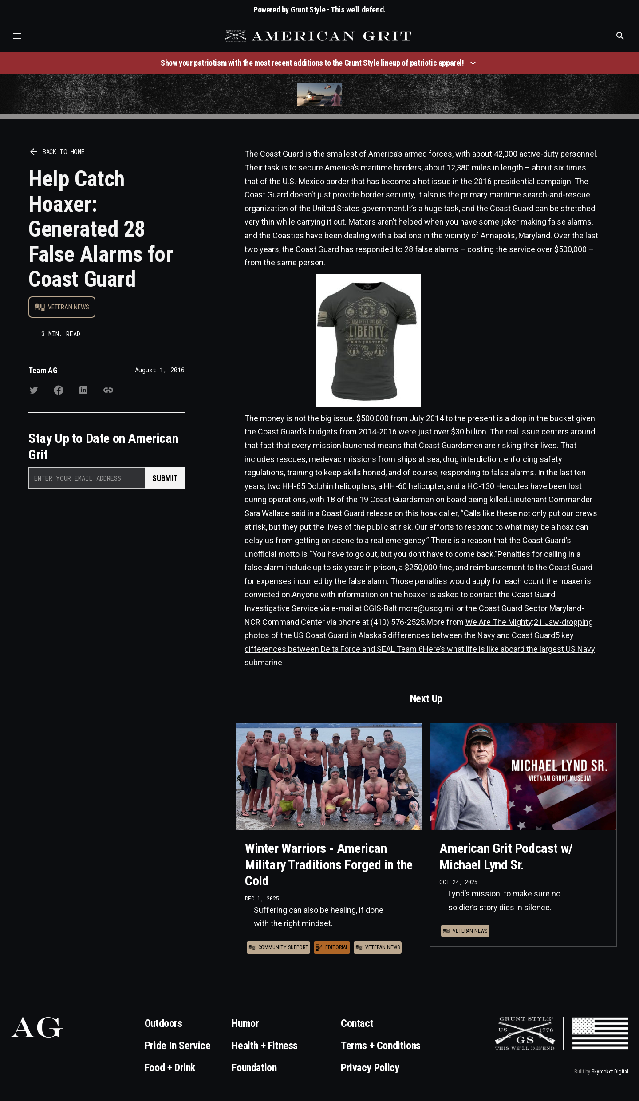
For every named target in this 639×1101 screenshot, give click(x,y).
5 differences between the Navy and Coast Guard (468, 635)
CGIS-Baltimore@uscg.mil (409, 608)
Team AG (43, 370)
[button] (17, 36)
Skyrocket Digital (610, 1072)
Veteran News (68, 307)
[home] (319, 36)
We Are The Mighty (498, 622)
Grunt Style (308, 9)
